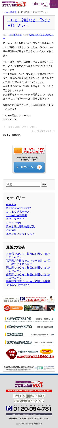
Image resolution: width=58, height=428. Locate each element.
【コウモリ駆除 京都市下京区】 (21, 127)
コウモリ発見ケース (18, 211)
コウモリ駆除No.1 (35, 424)
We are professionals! (18, 208)
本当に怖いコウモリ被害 (20, 233)
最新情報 (12, 12)
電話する (46, 4)
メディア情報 (14, 222)
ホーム (5, 12)
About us (11, 204)
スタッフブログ (15, 219)
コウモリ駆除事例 (16, 215)
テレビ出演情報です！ (42, 131)
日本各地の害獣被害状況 (20, 226)
